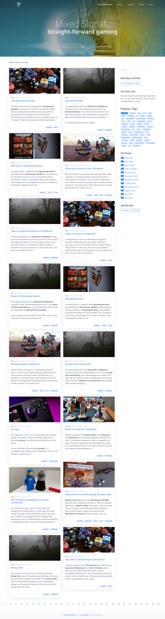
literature (141, 127)
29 (118, 604)
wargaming (126, 138)
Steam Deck (29, 435)
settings (132, 113)
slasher (150, 127)
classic (146, 140)
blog (123, 121)
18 (56, 604)
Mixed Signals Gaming (98, 5)
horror (132, 127)
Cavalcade (83, 615)
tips (145, 138)
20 (67, 604)
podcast (125, 135)
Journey (15, 429)
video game (53, 461)
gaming (49, 127)
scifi (56, 192)
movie (147, 124)
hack (130, 132)
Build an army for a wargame (81, 429)
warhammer (140, 119)
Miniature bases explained (25, 364)
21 (73, 604)
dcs (133, 129)
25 (96, 604)
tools (50, 192)
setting (139, 140)
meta (56, 127)
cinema (124, 127)
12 (21, 604)
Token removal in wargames (80, 233)
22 (78, 604)
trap (129, 121)
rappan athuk (137, 138)
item (148, 135)
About (150, 5)
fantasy (124, 143)
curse (133, 124)
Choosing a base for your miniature (84, 168)
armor (124, 146)
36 (158, 604)
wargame (54, 391)
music (142, 135)
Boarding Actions (30, 177)
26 (101, 604)
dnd (150, 113)
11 (16, 604)
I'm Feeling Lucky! (130, 83)
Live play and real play (23, 100)
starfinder (141, 121)
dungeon (125, 124)
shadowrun (138, 132)
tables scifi (134, 135)
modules (54, 258)
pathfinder (130, 119)
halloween (150, 143)
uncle (150, 121)
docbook (136, 146)
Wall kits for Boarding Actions (27, 165)
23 (84, 604)
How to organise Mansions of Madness (32, 230)
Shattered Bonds (74, 100)
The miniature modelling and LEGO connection (30, 501)
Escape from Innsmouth (78, 364)
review (149, 116)
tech (138, 129)
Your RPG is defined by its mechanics (85, 559)
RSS (136, 210)
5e (137, 116)
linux (132, 140)
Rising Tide (17, 567)
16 (44, 604)
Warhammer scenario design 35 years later (88, 494)
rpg (47, 391)
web (130, 143)
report (139, 124)
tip (134, 121)
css (130, 146)
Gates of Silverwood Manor (25, 296)
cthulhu (125, 140)
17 (50, 604)
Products (139, 5)
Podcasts (115, 5)
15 (39, 604)
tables (124, 132)
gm (123, 119)
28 (113, 604)
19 (61, 604)
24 (90, 604)
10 (10, 604)
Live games (127, 5)
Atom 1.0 (127, 210)
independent (139, 143)
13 (27, 604)
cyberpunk (146, 129)
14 (33, 604)
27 (107, 604)
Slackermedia (69, 615)
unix (147, 132)
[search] (135, 70)
